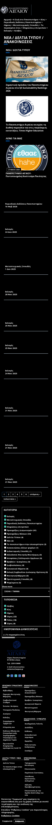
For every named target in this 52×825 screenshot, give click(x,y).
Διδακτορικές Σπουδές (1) (19, 551)
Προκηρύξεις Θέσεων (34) (19, 534)
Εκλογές (8, 30)
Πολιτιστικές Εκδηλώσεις (30, 746)
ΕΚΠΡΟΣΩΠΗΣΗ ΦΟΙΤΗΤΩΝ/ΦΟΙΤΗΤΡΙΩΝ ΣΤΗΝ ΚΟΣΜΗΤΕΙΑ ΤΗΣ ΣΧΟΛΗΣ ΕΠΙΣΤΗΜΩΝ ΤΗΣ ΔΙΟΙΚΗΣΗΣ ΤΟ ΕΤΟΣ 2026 (24, 222)
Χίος (43, 19)
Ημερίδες (28, 741)
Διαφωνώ (19, 821)
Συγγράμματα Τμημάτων (8, 722)
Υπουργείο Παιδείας (11, 710)
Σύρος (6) (11, 623)
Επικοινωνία (30, 769)
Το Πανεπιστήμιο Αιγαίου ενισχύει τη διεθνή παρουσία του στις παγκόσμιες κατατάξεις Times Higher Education (26, 127)
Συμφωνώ (7, 821)
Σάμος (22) (12, 616)
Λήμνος (7, 25)
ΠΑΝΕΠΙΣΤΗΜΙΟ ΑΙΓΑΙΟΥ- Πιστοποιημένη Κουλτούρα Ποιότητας (26, 175)
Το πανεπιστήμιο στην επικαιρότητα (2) (26, 544)
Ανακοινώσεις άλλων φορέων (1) (22, 548)
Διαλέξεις (29, 727)
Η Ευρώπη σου (9, 727)
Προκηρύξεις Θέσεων (33, 696)
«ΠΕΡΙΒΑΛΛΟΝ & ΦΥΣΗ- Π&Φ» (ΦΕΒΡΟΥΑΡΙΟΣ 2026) (20, 199)
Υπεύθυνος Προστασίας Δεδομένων (30, 778)
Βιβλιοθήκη (7, 690)
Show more (7, 586)
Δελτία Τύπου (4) (15, 537)
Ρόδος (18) (11, 620)
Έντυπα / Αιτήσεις (10, 706)
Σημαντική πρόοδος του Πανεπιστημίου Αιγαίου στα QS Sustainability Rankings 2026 (27, 87)
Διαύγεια (7, 714)
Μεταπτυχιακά (31, 708)
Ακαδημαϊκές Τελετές (34, 724)
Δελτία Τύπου (9, 763)
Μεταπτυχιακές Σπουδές (26, 25)
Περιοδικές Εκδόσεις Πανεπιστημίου (22, 22)
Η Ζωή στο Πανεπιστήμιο (25, 19)
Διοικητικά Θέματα (33, 704)
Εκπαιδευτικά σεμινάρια (31, 736)
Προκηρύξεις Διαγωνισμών (30, 691)
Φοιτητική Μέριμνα (33, 711)
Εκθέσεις (28, 731)
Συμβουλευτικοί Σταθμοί (9, 701)
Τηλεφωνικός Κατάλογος (30, 764)
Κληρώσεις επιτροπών (34, 27)
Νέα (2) (10, 541)
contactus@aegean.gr (16, 669)
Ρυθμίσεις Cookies (10, 815)
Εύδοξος (6, 717)
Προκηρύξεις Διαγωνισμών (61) (21, 530)
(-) (4, 635)
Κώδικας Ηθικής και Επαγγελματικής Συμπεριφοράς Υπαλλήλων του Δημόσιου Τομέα (11, 735)
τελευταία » (9, 499)
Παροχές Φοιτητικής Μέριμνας (11, 695)
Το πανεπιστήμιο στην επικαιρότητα (12, 768)
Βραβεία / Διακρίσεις (33, 700)
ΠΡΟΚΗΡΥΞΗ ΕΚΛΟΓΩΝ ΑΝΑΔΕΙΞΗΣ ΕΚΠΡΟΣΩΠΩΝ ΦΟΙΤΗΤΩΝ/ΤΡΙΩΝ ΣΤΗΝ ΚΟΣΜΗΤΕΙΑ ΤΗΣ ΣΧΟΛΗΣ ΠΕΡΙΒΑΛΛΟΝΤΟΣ (25, 284)
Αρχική (7, 19)
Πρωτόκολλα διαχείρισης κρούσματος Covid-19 (12, 746)
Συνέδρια (28, 751)
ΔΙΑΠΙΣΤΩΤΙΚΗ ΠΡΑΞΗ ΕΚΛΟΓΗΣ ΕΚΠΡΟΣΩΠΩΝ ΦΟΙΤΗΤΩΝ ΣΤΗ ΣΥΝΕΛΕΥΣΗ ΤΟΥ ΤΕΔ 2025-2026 (21, 339)
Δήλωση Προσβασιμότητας (32, 786)
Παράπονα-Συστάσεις (34, 773)
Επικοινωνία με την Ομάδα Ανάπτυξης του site (34, 793)
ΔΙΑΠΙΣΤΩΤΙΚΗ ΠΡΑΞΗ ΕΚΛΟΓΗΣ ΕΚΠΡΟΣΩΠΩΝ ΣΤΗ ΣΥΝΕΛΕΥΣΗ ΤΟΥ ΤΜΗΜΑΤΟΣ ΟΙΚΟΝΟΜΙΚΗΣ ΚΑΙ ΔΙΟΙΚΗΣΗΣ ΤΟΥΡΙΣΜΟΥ (23, 363)
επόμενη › (35, 494)
